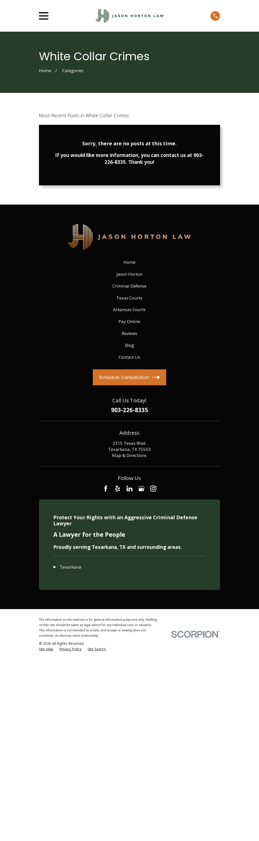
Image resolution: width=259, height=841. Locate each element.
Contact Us (129, 357)
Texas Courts (129, 298)
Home (129, 262)
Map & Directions (129, 455)
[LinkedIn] (129, 489)
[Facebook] (106, 489)
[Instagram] (153, 489)
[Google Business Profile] (141, 489)
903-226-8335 (129, 410)
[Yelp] (118, 489)
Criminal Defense (129, 286)
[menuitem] (46, 649)
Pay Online (129, 321)
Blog (129, 345)
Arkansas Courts (129, 309)
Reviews (129, 333)
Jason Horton (129, 274)
